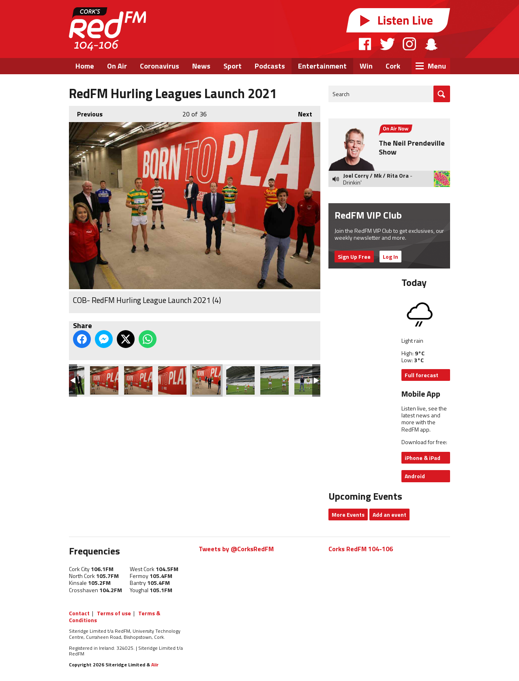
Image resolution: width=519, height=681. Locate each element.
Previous (86, 112)
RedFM (107, 29)
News (201, 65)
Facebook (365, 43)
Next (301, 112)
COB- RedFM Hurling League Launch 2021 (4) (206, 380)
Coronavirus (159, 65)
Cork (393, 65)
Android (415, 476)
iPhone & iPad (422, 457)
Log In (390, 256)
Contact (79, 613)
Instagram (409, 43)
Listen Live (398, 20)
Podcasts (270, 65)
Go (441, 94)
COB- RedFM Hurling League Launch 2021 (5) (240, 380)
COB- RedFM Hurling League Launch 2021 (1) (104, 380)
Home (84, 65)
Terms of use (114, 613)
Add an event (389, 514)
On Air (117, 65)
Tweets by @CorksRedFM (236, 549)
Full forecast (421, 375)
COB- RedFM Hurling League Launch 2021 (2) (138, 380)
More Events (348, 514)
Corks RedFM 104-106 (360, 549)
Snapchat (431, 43)
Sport (232, 65)
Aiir (155, 664)
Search (341, 93)
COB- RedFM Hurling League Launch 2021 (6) (274, 380)
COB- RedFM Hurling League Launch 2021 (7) (308, 380)
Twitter (387, 43)
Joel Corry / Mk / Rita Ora (376, 175)
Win (366, 65)
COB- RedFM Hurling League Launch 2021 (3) (172, 380)
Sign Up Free (354, 256)
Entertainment (322, 65)
